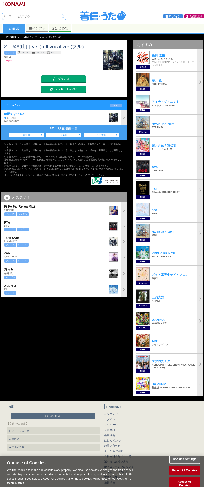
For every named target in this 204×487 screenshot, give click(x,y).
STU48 (13, 37)
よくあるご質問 (113, 451)
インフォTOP (112, 414)
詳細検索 (55, 415)
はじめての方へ (113, 440)
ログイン (109, 419)
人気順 (63, 135)
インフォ (37, 28)
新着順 (26, 135)
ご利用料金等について (117, 456)
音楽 (14, 28)
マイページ (111, 424)
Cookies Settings (185, 464)
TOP (5, 37)
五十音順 (101, 135)
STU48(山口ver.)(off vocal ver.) (35, 37)
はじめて (59, 28)
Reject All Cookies (184, 475)
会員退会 (109, 435)
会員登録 (109, 429)
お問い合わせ (112, 445)
